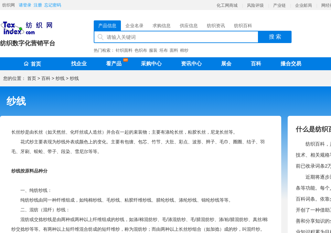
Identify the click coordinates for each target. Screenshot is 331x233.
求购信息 (162, 25)
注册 (38, 5)
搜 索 (275, 37)
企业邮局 (303, 5)
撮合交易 (291, 63)
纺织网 (8, 5)
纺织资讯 (216, 25)
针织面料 (124, 50)
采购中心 (151, 63)
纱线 (60, 78)
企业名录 (134, 25)
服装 (153, 50)
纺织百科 (243, 25)
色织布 (140, 50)
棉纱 (184, 50)
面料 (174, 50)
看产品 (115, 62)
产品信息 (107, 25)
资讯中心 (191, 63)
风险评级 (255, 5)
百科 (256, 63)
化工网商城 (227, 5)
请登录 (25, 5)
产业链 (279, 5)
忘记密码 (52, 5)
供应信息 (189, 25)
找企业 (79, 63)
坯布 (163, 50)
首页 (32, 64)
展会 (226, 63)
